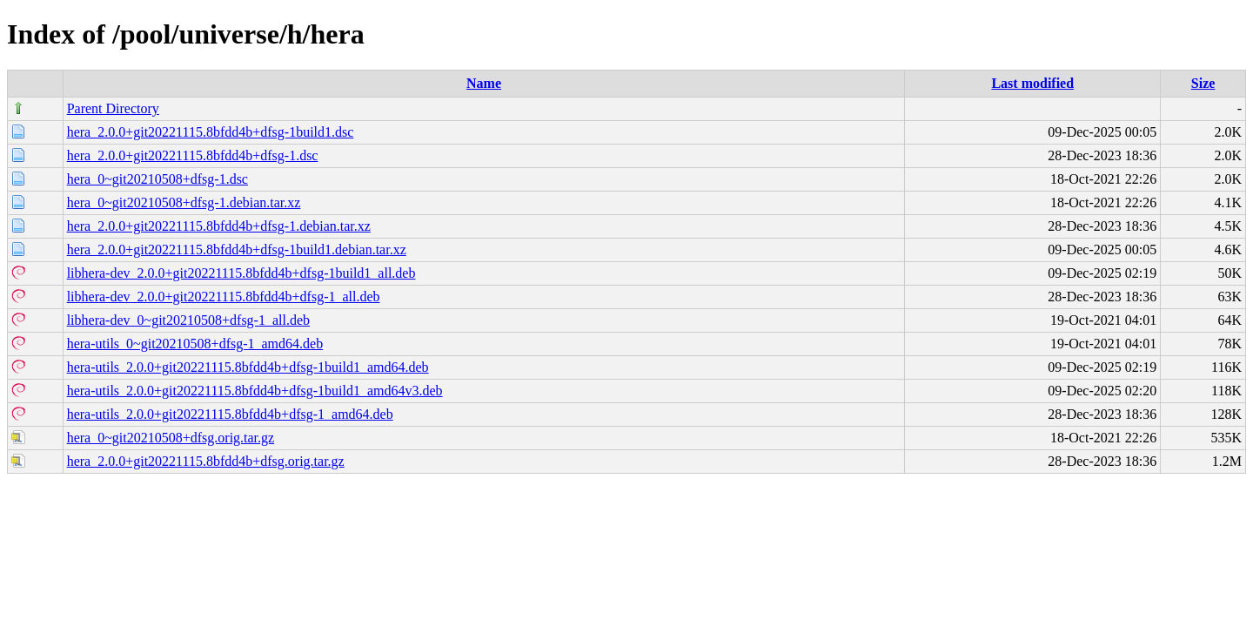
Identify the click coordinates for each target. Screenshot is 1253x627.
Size (1203, 83)
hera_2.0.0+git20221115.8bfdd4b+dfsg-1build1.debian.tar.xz (236, 249)
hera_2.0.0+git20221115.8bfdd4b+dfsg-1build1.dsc (210, 132)
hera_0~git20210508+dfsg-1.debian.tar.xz (184, 202)
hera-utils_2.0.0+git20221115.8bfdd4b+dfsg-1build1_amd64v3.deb (255, 390)
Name (483, 83)
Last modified (1032, 83)
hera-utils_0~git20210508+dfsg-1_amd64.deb (195, 343)
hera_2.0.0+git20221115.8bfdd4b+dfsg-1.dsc (192, 155)
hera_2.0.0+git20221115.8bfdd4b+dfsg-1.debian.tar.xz (219, 226)
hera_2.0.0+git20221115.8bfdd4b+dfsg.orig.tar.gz (206, 461)
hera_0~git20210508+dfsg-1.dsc (157, 179)
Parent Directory (113, 108)
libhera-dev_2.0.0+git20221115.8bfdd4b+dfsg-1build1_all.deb (241, 273)
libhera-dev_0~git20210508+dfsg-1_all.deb (188, 320)
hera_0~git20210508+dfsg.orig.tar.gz (171, 437)
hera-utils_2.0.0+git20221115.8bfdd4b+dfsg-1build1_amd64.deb (248, 367)
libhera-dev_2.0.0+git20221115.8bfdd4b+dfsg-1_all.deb (223, 296)
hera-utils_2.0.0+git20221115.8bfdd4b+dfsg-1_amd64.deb (230, 414)
